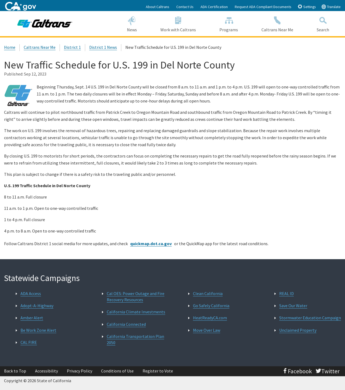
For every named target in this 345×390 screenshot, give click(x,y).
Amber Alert (31, 317)
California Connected (126, 324)
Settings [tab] (307, 6)
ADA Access (30, 293)
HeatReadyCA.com (210, 317)
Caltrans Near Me (277, 23)
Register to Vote (158, 371)
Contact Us (185, 6)
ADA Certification (214, 6)
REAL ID (286, 293)
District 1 (72, 47)
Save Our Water (293, 305)
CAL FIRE (28, 342)
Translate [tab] (331, 6)
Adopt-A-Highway (36, 305)
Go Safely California (211, 305)
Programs (229, 23)
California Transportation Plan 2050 (135, 339)
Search (323, 23)
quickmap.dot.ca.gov (151, 243)
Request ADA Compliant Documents (263, 6)
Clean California (208, 293)
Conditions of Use (117, 371)
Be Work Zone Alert (38, 330)
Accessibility (46, 371)
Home (9, 47)
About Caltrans (157, 6)
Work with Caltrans (178, 23)
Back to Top (15, 371)
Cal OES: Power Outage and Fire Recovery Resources (135, 296)
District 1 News (103, 47)
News (132, 23)
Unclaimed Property (297, 330)
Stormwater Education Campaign (310, 317)
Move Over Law (206, 330)
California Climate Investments (136, 311)
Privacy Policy (79, 371)
